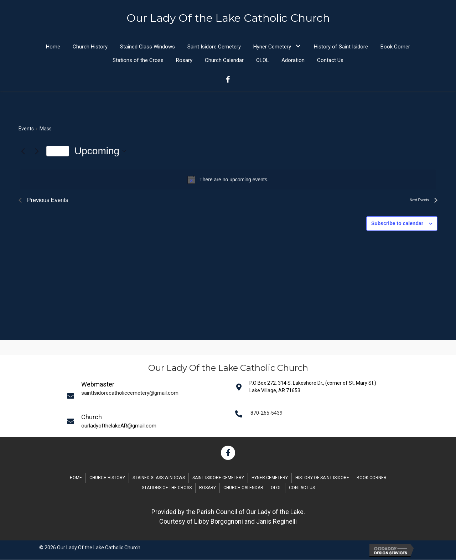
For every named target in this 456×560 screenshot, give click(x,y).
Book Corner (372, 478)
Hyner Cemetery (270, 478)
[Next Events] (36, 151)
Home (76, 478)
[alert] (228, 180)
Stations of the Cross (167, 488)
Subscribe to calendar (397, 224)
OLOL (276, 488)
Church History (107, 478)
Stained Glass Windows (159, 478)
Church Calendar (243, 488)
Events (26, 129)
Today (57, 151)
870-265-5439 (266, 413)
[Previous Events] (23, 151)
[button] (298, 46)
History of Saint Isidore (322, 478)
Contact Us (302, 488)
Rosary (207, 488)
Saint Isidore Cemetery (218, 478)
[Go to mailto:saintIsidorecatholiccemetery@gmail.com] (146, 396)
